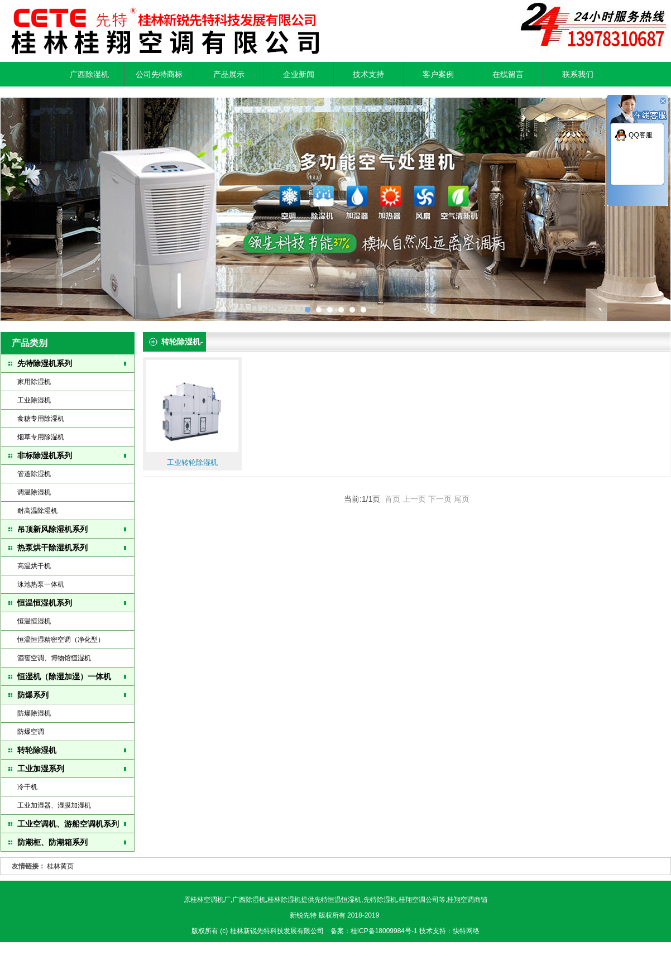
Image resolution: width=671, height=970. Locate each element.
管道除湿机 (34, 474)
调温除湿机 (34, 492)
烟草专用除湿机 (40, 437)
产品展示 (229, 74)
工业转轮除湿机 (192, 462)
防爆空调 (30, 732)
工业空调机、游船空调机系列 (68, 823)
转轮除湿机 (36, 750)
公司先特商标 (159, 74)
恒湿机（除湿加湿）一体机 (64, 676)
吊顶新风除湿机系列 (52, 529)
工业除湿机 (34, 400)
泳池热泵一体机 (40, 584)
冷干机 (27, 787)
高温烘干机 (34, 566)
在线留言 (508, 74)
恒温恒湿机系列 (44, 602)
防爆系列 (33, 694)
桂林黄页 (60, 866)
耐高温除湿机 (37, 511)
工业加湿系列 (40, 768)
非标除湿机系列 (44, 455)
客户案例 (438, 74)
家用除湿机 (34, 382)
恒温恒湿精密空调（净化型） (60, 640)
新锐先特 (303, 915)
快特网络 (466, 931)
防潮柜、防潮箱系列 (52, 842)
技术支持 (368, 74)
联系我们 (577, 74)
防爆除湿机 (34, 713)
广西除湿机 (89, 74)
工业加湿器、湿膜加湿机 (54, 805)
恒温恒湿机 (34, 621)
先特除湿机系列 (44, 363)
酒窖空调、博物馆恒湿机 (54, 658)
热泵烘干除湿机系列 (52, 547)
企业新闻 (298, 74)
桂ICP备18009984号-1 (385, 931)
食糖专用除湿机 (40, 418)
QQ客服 (641, 135)
